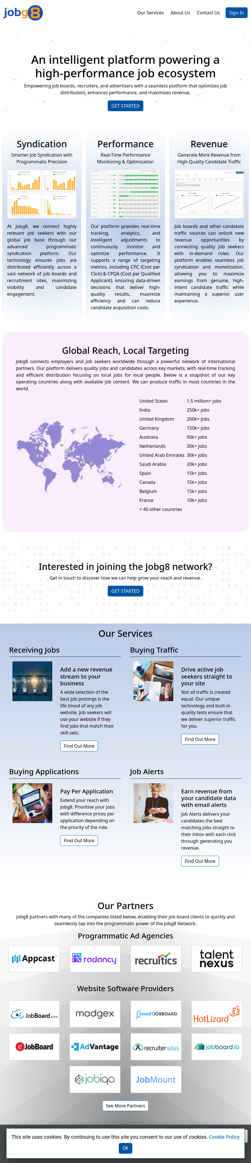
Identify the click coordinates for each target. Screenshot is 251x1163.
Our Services (150, 13)
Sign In (236, 13)
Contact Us (208, 13)
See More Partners (125, 1106)
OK (125, 1148)
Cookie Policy (224, 1137)
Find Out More (79, 746)
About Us (180, 13)
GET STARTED (125, 106)
